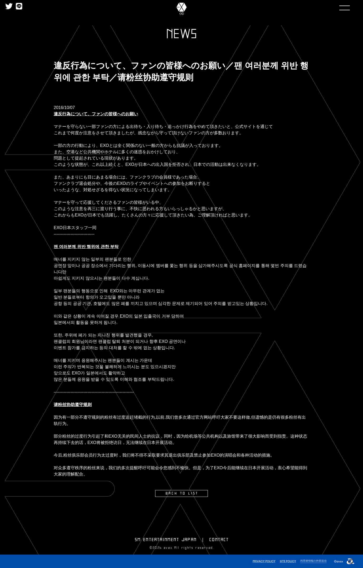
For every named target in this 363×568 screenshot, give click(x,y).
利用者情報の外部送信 (312, 560)
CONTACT (219, 539)
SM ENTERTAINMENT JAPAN (166, 539)
